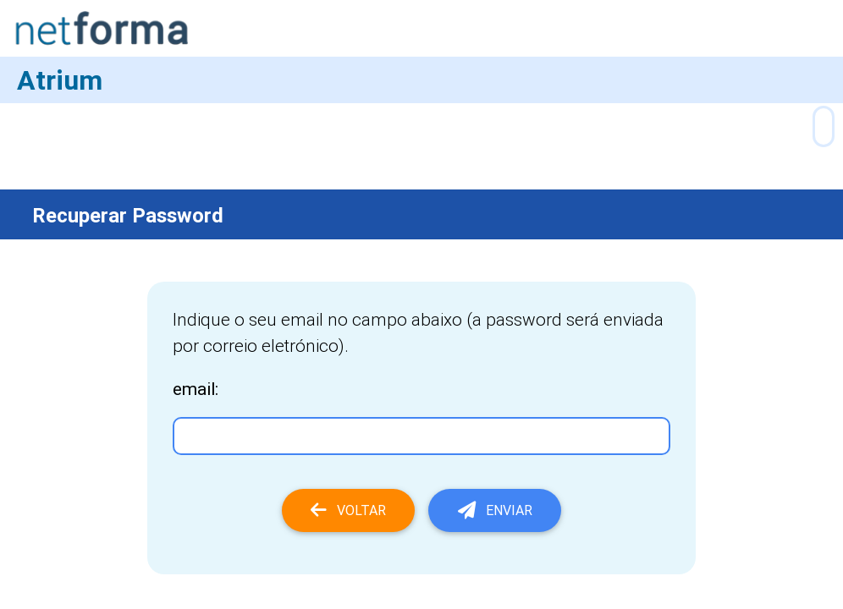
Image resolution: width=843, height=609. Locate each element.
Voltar (348, 510)
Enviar (495, 510)
